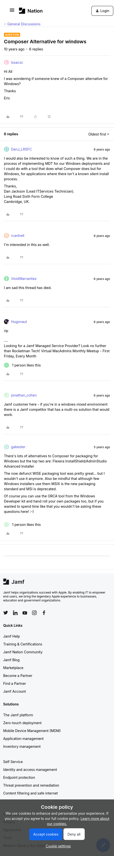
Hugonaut (19, 322)
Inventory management (22, 746)
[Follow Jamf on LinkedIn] (15, 612)
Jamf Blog (11, 660)
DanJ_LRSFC (21, 149)
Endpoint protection (19, 777)
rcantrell (17, 235)
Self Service (13, 762)
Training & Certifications (22, 644)
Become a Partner (17, 675)
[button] (12, 12)
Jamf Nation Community (23, 652)
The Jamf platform (18, 715)
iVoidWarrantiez (24, 278)
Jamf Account (14, 691)
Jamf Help (11, 636)
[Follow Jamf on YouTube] (24, 612)
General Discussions (24, 24)
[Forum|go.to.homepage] (31, 11)
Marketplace (13, 668)
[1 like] (22, 365)
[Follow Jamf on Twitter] (5, 613)
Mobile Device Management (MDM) (32, 731)
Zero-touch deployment (22, 723)
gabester (18, 447)
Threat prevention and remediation (31, 785)
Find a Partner (14, 683)
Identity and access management (30, 769)
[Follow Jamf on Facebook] (44, 612)
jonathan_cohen (24, 395)
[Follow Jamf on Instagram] (34, 612)
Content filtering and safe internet (30, 793)
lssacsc (17, 62)
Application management (23, 738)
